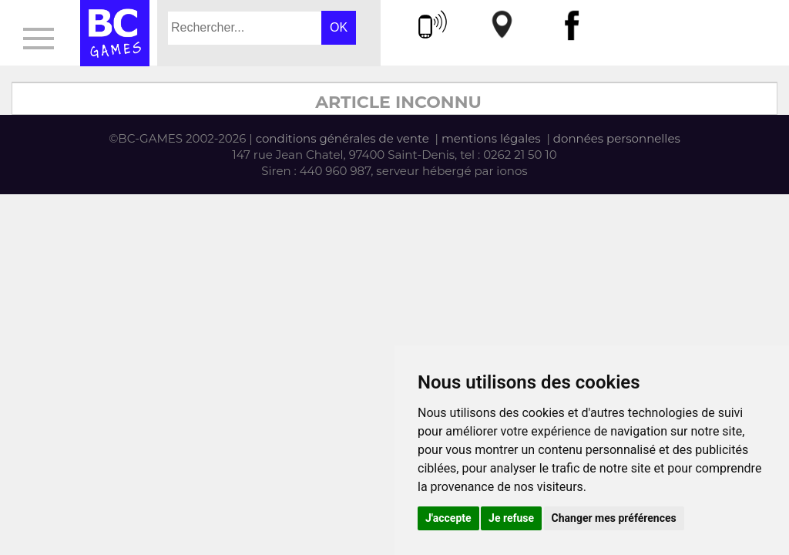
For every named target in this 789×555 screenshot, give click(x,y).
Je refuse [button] (511, 518)
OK (338, 27)
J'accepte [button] (448, 518)
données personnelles (616, 138)
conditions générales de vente (342, 138)
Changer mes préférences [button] (614, 518)
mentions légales (491, 138)
